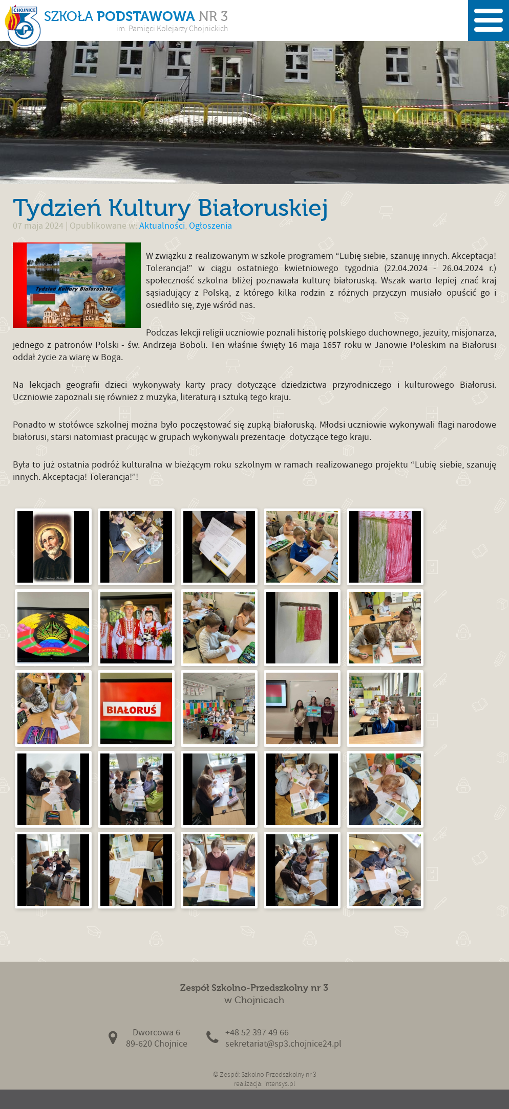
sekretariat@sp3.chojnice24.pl (283, 1044)
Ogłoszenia (210, 226)
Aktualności (162, 226)
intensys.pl (279, 1083)
